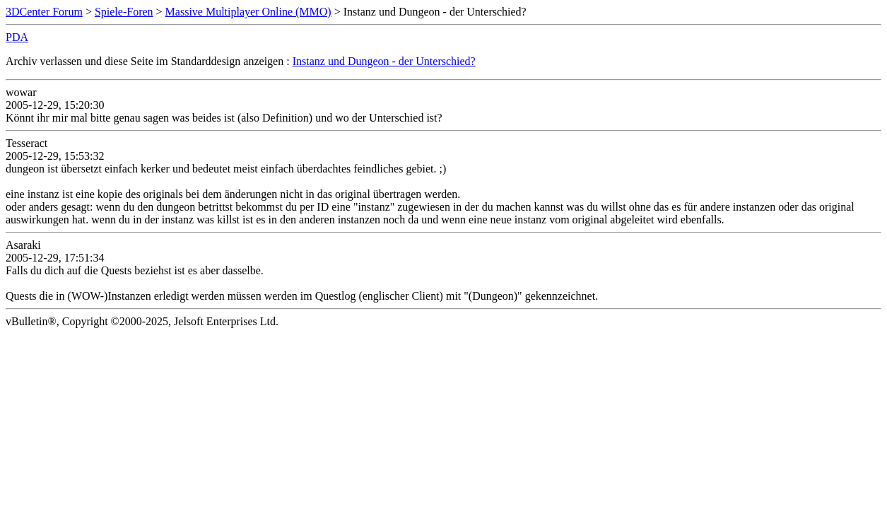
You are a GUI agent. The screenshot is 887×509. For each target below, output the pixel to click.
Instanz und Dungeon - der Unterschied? (384, 61)
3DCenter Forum (44, 12)
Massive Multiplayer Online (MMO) (248, 12)
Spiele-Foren (124, 12)
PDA (17, 37)
